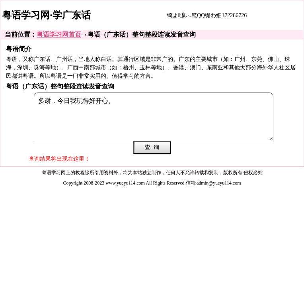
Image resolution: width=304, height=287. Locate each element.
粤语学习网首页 (59, 34)
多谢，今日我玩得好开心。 (153, 116)
